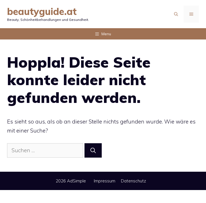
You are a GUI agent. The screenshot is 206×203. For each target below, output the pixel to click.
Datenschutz (133, 181)
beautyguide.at (42, 11)
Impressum (104, 181)
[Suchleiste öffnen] (176, 14)
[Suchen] (93, 150)
